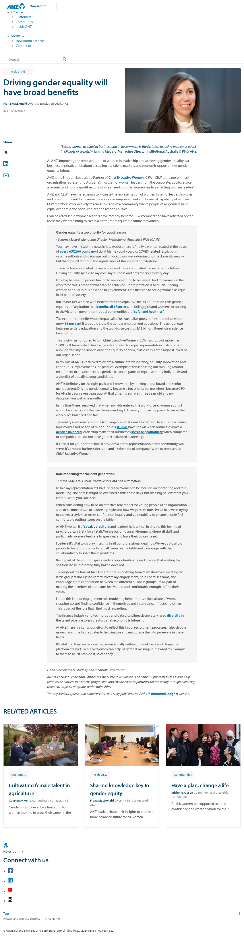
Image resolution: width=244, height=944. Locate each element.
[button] (12, 153)
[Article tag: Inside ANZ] (100, 774)
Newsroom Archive (30, 40)
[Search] (38, 59)
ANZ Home (52, 919)
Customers (23, 17)
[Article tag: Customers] (19, 774)
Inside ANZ (24, 26)
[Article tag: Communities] (182, 774)
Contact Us (23, 45)
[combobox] (38, 59)
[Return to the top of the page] (122, 913)
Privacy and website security (21, 919)
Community (24, 21)
